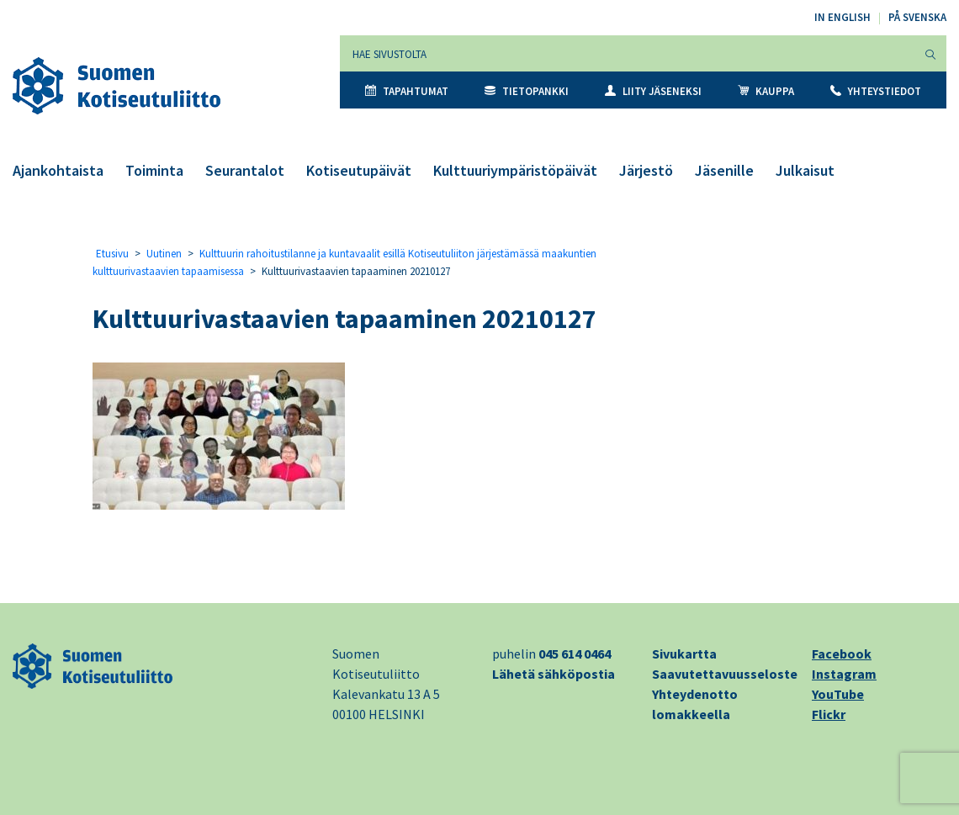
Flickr (828, 714)
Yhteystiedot (875, 91)
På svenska (917, 17)
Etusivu (112, 253)
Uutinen (164, 253)
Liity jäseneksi (653, 91)
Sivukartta (684, 653)
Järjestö (646, 170)
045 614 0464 (574, 653)
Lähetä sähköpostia (553, 673)
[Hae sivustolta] (628, 53)
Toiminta (154, 170)
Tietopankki (527, 91)
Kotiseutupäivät (358, 170)
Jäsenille (724, 170)
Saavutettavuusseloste (724, 673)
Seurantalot (244, 170)
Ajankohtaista (58, 170)
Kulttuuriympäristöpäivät (515, 170)
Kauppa (766, 91)
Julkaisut (805, 170)
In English (842, 17)
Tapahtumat (406, 91)
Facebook (842, 653)
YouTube (838, 693)
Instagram (844, 673)
